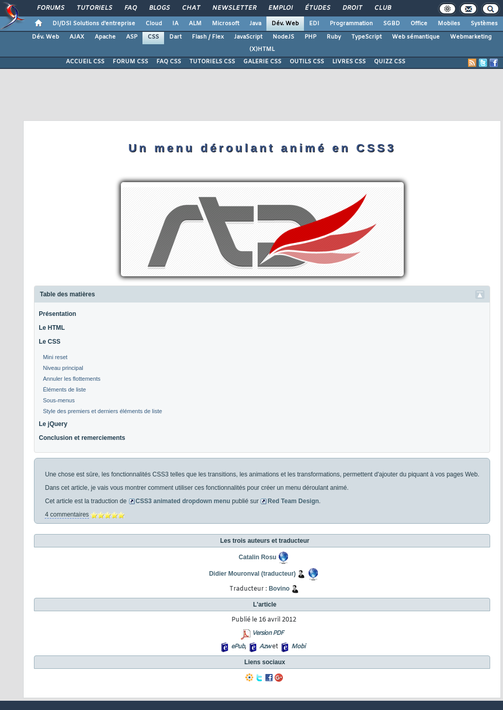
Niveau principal (63, 368)
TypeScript (366, 37)
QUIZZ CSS (389, 61)
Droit (352, 8)
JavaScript (248, 37)
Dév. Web (285, 23)
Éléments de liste (64, 389)
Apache (105, 37)
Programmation (351, 23)
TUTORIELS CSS (212, 61)
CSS (153, 37)
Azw (265, 647)
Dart (175, 37)
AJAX (76, 37)
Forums (50, 8)
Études (317, 8)
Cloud (154, 23)
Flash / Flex (208, 37)
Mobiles (449, 23)
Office (418, 23)
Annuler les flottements (71, 379)
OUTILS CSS (307, 61)
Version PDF (267, 633)
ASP (131, 37)
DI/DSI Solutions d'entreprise (93, 23)
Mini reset (55, 357)
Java (255, 23)
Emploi (280, 8)
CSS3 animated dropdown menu (183, 501)
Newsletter (234, 8)
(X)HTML (262, 49)
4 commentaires (66, 514)
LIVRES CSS (349, 61)
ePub (238, 647)
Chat (191, 8)
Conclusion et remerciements (82, 437)
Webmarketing (471, 37)
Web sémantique (416, 37)
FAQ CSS (168, 61)
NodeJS (283, 37)
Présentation (57, 313)
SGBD (391, 23)
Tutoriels (94, 8)
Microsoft (225, 23)
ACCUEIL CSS (85, 61)
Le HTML (52, 327)
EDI (314, 23)
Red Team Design (293, 501)
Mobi (298, 647)
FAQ (130, 8)
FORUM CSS (130, 61)
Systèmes (484, 23)
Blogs (159, 8)
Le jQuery (53, 424)
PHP (310, 37)
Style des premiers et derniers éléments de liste (102, 411)
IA (175, 23)
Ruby (334, 37)
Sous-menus (59, 400)
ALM (195, 23)
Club (382, 8)
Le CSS (49, 341)
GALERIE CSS (262, 61)
